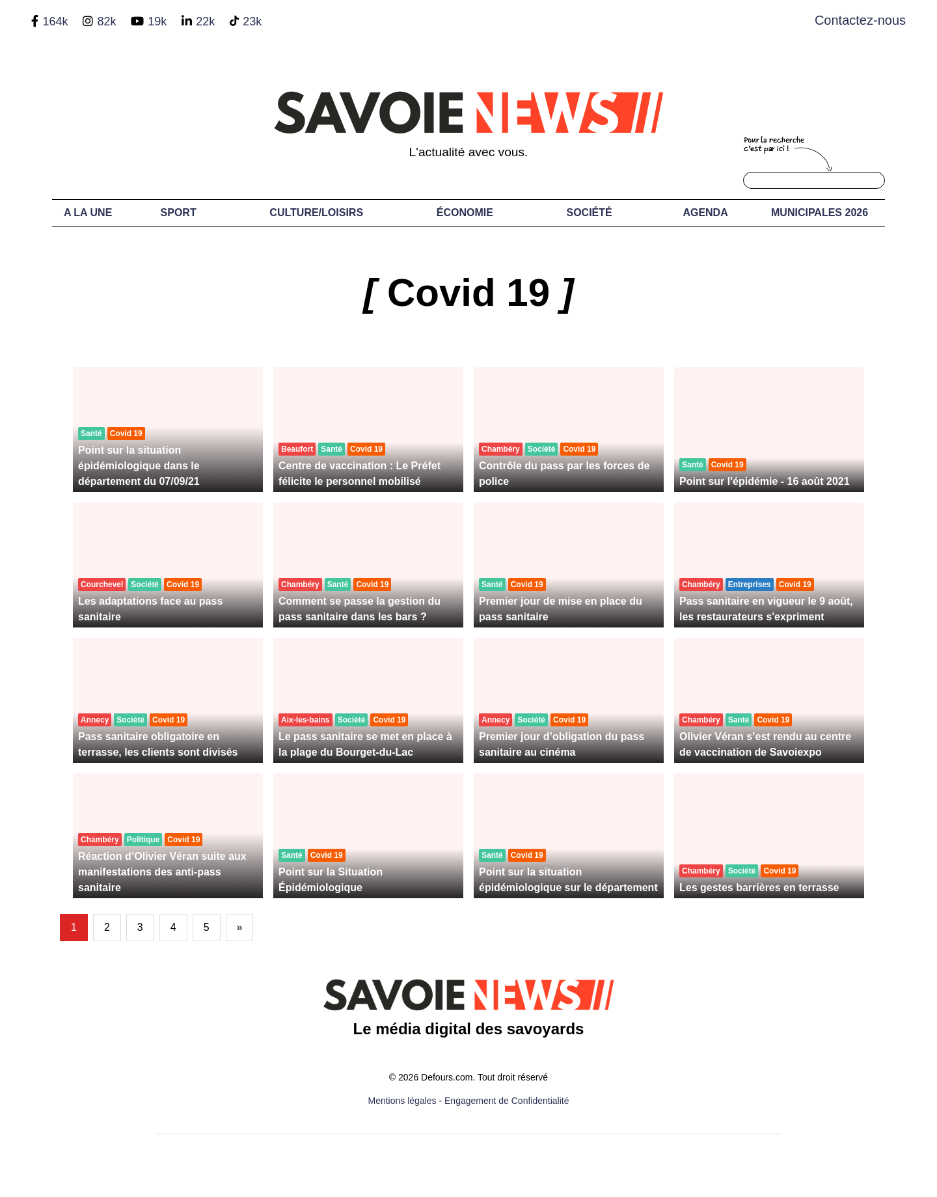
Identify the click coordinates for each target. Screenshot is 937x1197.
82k (106, 21)
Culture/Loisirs (316, 212)
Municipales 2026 (819, 212)
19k (157, 21)
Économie (465, 212)
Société (589, 212)
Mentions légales (402, 1100)
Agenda (705, 212)
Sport (179, 212)
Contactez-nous (860, 20)
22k (205, 21)
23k (252, 21)
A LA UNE (88, 212)
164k (55, 21)
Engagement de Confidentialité (506, 1100)
